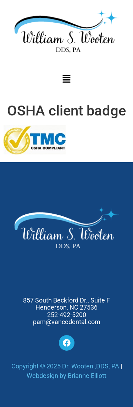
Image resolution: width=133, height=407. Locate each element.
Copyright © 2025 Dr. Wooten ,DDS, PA (65, 366)
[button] (66, 79)
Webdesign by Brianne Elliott (66, 375)
